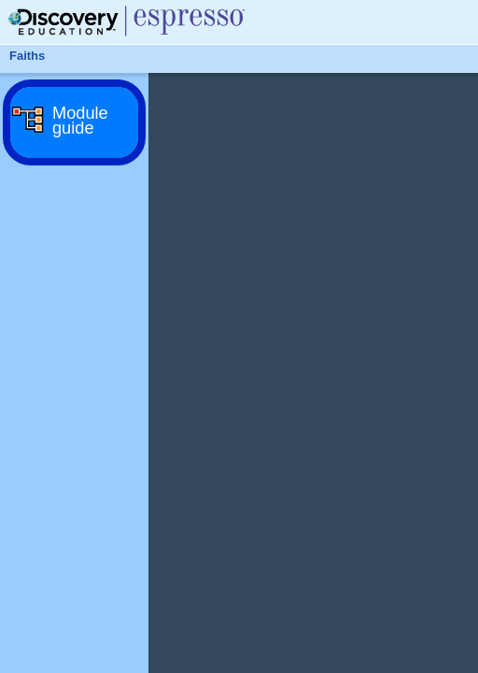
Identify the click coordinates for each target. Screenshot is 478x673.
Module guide (80, 121)
